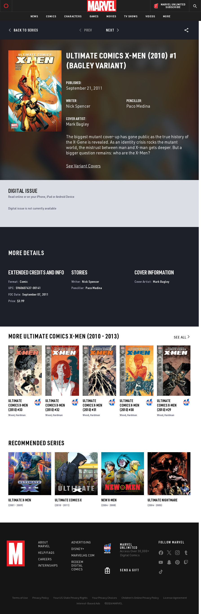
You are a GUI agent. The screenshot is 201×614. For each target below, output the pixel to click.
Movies (111, 16)
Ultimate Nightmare (162, 500)
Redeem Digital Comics (77, 565)
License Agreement (175, 597)
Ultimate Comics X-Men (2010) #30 (129, 405)
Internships (48, 565)
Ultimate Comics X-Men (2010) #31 (92, 405)
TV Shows (130, 16)
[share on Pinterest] (177, 563)
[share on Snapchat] (169, 563)
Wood (11, 415)
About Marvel (44, 544)
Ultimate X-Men (19, 500)
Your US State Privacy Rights (70, 597)
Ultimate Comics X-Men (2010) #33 (18, 405)
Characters (73, 16)
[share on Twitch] (186, 563)
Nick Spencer (78, 106)
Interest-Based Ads (88, 603)
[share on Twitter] (169, 553)
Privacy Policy (40, 597)
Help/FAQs (46, 552)
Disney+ (77, 549)
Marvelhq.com (83, 555)
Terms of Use (20, 597)
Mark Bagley (77, 124)
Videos (150, 16)
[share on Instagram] (177, 553)
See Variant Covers (83, 165)
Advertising (81, 542)
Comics (51, 16)
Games (94, 16)
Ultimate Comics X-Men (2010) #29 (167, 405)
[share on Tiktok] (161, 572)
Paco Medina (138, 106)
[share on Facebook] (161, 554)
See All (182, 337)
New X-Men (109, 500)
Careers (45, 559)
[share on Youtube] (161, 563)
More (166, 16)
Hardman (21, 415)
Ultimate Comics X (68, 500)
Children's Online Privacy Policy (140, 597)
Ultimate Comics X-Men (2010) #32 (55, 405)
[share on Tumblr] (186, 553)
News (34, 16)
